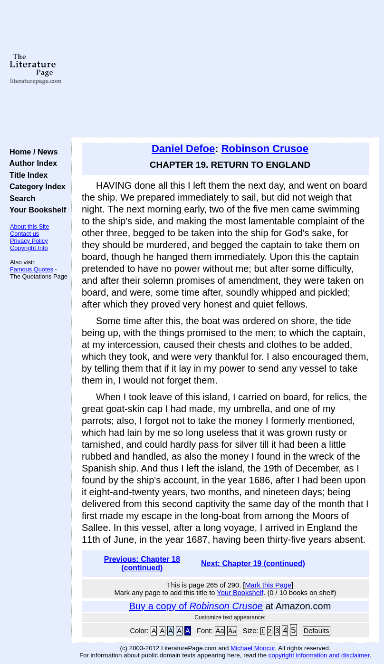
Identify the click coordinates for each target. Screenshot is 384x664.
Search (20, 198)
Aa (220, 631)
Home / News (31, 151)
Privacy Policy (29, 240)
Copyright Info (29, 247)
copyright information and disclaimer (319, 655)
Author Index (31, 163)
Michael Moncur (252, 648)
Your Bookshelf (35, 209)
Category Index (35, 186)
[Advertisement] (225, 68)
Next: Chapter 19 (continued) (253, 563)
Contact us (24, 233)
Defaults (316, 631)
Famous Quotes (31, 269)
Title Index (26, 175)
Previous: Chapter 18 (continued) (142, 563)
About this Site (29, 226)
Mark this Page (268, 585)
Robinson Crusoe (264, 148)
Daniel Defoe (183, 148)
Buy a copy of (196, 606)
